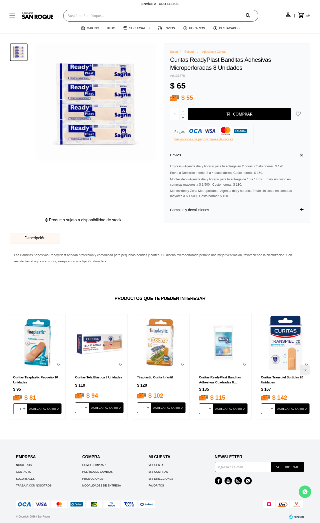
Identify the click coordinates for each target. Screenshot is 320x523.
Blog (111, 28)
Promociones (92, 478)
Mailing (93, 28)
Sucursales (139, 28)
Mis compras (158, 471)
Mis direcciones (160, 478)
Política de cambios (97, 471)
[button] (252, 15)
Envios (169, 28)
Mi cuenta (156, 464)
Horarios (197, 28)
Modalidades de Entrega (101, 485)
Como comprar (94, 464)
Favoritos (156, 485)
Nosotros (24, 464)
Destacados (229, 28)
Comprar (242, 114)
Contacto (23, 471)
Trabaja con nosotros (34, 485)
